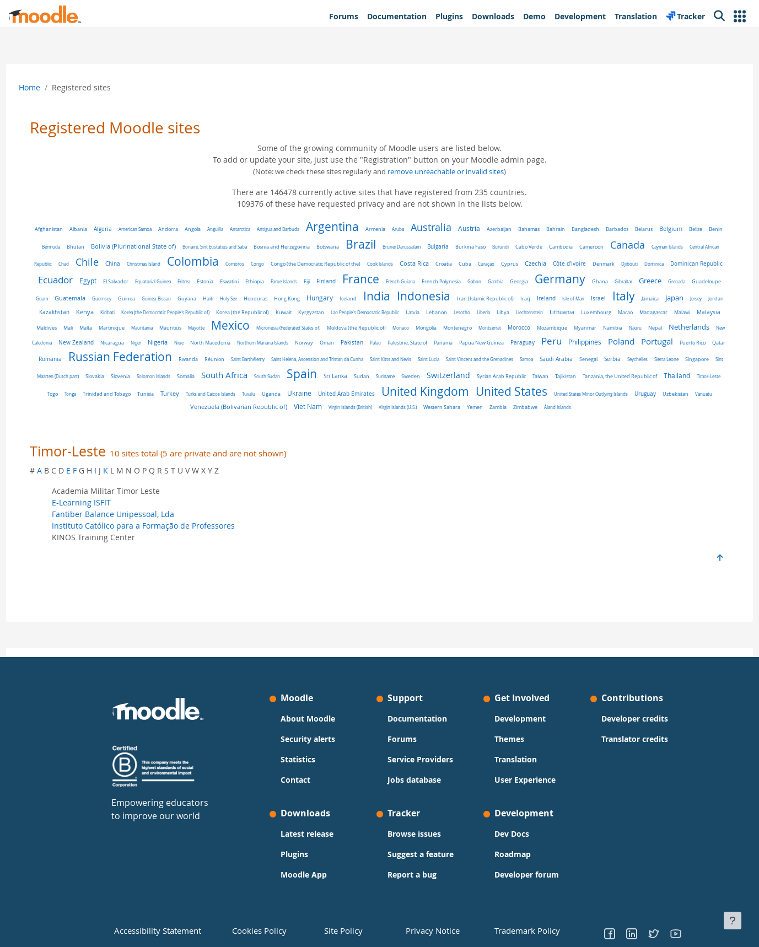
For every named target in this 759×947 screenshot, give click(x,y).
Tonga (519, 393)
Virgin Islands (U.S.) (303, 424)
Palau (60, 362)
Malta (379, 333)
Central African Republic (117, 264)
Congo (347, 264)
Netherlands (332, 346)
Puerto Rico (378, 362)
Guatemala (286, 298)
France (511, 279)
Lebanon (693, 316)
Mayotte (490, 333)
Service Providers (420, 759)
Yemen (381, 424)
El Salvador (266, 281)
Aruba (418, 229)
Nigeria (495, 347)
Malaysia (312, 333)
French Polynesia (591, 281)
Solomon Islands (571, 377)
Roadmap (512, 854)
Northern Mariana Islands (600, 347)
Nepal (298, 347)
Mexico (524, 330)
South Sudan (685, 377)
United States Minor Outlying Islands (389, 410)
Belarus (663, 229)
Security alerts (308, 739)
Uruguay (443, 409)
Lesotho (65, 333)
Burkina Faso (527, 247)
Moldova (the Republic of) (650, 333)
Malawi (285, 333)
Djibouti (88, 281)
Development (520, 718)
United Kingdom (223, 407)
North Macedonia (547, 347)
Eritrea (334, 281)
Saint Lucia (159, 377)
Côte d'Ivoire (659, 263)
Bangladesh (605, 229)
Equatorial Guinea (303, 281)
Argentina (352, 226)
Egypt (238, 281)
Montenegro (101, 347)
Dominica (113, 281)
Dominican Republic (156, 281)
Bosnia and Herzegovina (338, 247)
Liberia (86, 333)
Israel (164, 316)
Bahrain (575, 229)
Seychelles (368, 377)
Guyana (403, 298)
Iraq (91, 316)
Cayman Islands (71, 264)
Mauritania (435, 333)
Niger (473, 347)
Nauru (278, 347)
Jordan (282, 316)
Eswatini (379, 281)
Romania (428, 362)
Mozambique (195, 347)
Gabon (625, 281)
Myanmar (228, 347)
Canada (683, 245)
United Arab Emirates (144, 409)
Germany (85, 296)
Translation (515, 759)
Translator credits (634, 739)
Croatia (533, 263)
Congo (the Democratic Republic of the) (405, 264)
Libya (106, 333)
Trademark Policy (520, 930)
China (202, 263)
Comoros (324, 264)
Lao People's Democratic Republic (622, 316)
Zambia (403, 424)
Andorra (188, 229)
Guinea (343, 298)
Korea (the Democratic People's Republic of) (423, 316)
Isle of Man (139, 316)
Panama (128, 362)
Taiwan (309, 392)
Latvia (670, 316)
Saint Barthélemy (626, 362)
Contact (295, 779)
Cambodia (617, 247)
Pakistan (689, 347)
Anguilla (235, 229)
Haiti (424, 298)
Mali (362, 333)
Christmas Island (233, 264)
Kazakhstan (312, 316)
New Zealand (413, 347)
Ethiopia (405, 281)
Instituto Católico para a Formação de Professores (163, 542)
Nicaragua (449, 347)
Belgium (690, 228)
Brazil (417, 244)
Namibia (256, 347)
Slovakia (512, 376)
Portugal (342, 361)
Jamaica (216, 316)
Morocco (162, 347)
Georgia (669, 281)
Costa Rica (504, 263)
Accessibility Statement (149, 930)
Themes (509, 739)
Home (50, 87)
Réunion (593, 362)
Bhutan (132, 247)
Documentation (417, 718)
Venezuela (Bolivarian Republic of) (565, 409)
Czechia (625, 263)
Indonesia (640, 296)
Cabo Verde (585, 247)
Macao (228, 333)
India (593, 296)
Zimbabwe (431, 424)
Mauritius (464, 333)
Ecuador (206, 279)
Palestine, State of (92, 362)
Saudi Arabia (286, 376)
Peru (237, 360)
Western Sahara (347, 424)
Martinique (405, 333)
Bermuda (107, 247)
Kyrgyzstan (569, 316)
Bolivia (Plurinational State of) (189, 246)
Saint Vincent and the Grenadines (210, 377)
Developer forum (526, 874)
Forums (402, 739)
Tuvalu (697, 393)
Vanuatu (501, 410)
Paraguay (208, 362)
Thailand (446, 392)
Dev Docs (511, 833)
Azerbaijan (519, 229)
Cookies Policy (254, 930)
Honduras (472, 298)
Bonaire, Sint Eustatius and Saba (271, 247)
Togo (501, 393)
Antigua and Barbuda (298, 229)
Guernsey (318, 298)
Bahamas (548, 229)
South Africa (642, 375)
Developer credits (634, 718)
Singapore (427, 376)
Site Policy (339, 930)
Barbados (637, 229)
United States (310, 407)
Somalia (603, 377)
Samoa (256, 377)
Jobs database (414, 779)
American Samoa (154, 229)
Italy (190, 313)
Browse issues (414, 833)
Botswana (384, 247)
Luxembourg (199, 333)
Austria (489, 228)
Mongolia (69, 347)
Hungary (536, 298)
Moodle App (304, 874)
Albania (98, 229)
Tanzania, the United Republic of (389, 393)
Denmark (693, 263)
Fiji (457, 281)
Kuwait (541, 316)
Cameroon (648, 247)
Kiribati (365, 316)
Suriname (154, 393)
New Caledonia (374, 347)
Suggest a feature (420, 854)
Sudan (130, 393)
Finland (476, 281)
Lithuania (165, 333)
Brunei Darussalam (458, 247)
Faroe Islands (434, 281)
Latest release (307, 833)
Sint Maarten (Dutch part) (471, 377)
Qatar (404, 362)
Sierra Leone (397, 377)
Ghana (125, 298)
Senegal (319, 376)
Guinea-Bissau (372, 298)
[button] (739, 16)
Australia (450, 227)
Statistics (298, 759)
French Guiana (551, 281)
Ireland (112, 316)
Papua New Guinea (166, 362)
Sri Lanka (104, 392)
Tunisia (594, 392)
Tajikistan (334, 393)
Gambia (646, 281)
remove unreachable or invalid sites (445, 171)
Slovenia (538, 376)
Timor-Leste (477, 393)
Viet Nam (635, 409)
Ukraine (97, 409)
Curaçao (576, 264)
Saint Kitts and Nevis (121, 377)
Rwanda (567, 362)
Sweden (179, 392)
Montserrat (133, 347)
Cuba (554, 264)
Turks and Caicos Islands (659, 393)
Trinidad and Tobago (555, 393)
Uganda (69, 409)
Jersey (262, 316)
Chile (177, 261)
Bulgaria (494, 246)
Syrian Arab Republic (270, 393)
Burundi (556, 247)
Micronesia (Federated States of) (582, 333)
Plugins (294, 854)
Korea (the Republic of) (499, 316)
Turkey (618, 392)
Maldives (340, 333)
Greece (175, 298)
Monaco (694, 333)
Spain (71, 390)
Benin (84, 247)
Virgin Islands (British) (677, 410)
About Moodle (308, 718)
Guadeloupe (231, 298)
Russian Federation (499, 360)
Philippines (270, 362)
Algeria (123, 229)
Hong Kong (503, 298)
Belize (64, 247)
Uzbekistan (474, 409)
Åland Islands (463, 424)
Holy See (445, 298)
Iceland (564, 298)
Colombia (283, 261)
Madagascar (257, 333)
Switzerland (217, 392)
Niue (516, 347)
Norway (641, 347)
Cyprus (599, 264)
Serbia (343, 376)
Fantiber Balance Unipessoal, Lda (133, 530)
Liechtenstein (132, 333)
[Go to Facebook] (609, 933)
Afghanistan (69, 229)
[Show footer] (732, 920)
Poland (306, 361)
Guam (258, 298)
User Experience (525, 779)
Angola (212, 229)
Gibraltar (148, 298)
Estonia (355, 281)
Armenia (395, 229)
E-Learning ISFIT (101, 519)
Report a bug (412, 874)
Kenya (342, 316)
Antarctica (260, 229)
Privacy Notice (424, 930)
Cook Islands (470, 264)
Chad (153, 264)
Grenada (201, 298)
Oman (664, 347)
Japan (241, 315)
